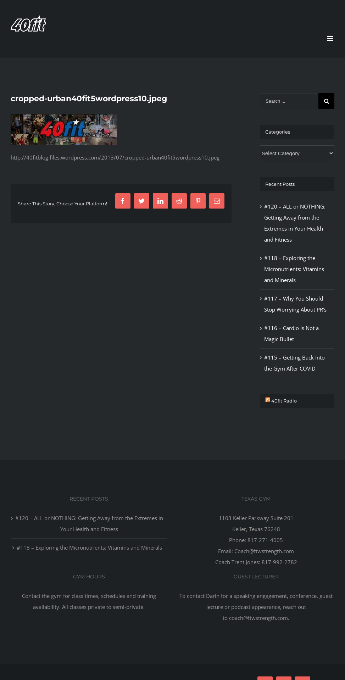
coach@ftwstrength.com (258, 617)
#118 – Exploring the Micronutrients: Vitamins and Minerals (294, 269)
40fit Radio (284, 401)
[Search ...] (289, 101)
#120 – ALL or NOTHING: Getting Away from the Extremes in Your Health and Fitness (89, 523)
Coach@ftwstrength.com (264, 551)
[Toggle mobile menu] (330, 38)
